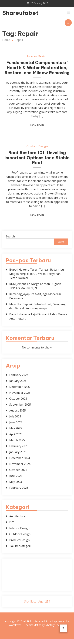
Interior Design (37, 56)
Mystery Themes (55, 625)
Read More (37, 124)
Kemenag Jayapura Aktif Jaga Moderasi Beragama (35, 296)
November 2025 (19, 393)
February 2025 (18, 446)
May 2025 (15, 428)
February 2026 (18, 375)
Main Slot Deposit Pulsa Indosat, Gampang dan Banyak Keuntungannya (37, 306)
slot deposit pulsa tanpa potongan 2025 (40, 577)
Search (10, 236)
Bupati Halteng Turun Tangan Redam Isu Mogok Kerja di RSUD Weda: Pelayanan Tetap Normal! (36, 274)
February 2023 (18, 488)
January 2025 (17, 452)
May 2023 (15, 482)
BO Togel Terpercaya (41, 564)
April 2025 (15, 434)
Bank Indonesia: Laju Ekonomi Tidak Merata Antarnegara (38, 316)
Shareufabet (12, 12)
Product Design (19, 540)
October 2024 (18, 470)
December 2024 (19, 458)
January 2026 (17, 381)
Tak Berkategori (20, 546)
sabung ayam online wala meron (37, 581)
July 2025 (15, 416)
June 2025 (15, 422)
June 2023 (15, 476)
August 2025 (17, 410)
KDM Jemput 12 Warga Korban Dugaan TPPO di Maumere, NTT (35, 286)
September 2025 (20, 404)
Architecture (17, 516)
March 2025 (17, 440)
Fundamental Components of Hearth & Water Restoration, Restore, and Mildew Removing (37, 67)
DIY (11, 522)
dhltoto (11, 564)
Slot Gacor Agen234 (37, 601)
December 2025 (19, 387)
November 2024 (19, 464)
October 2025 (18, 399)
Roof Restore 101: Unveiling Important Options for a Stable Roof (37, 157)
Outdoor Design (37, 146)
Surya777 (37, 585)
